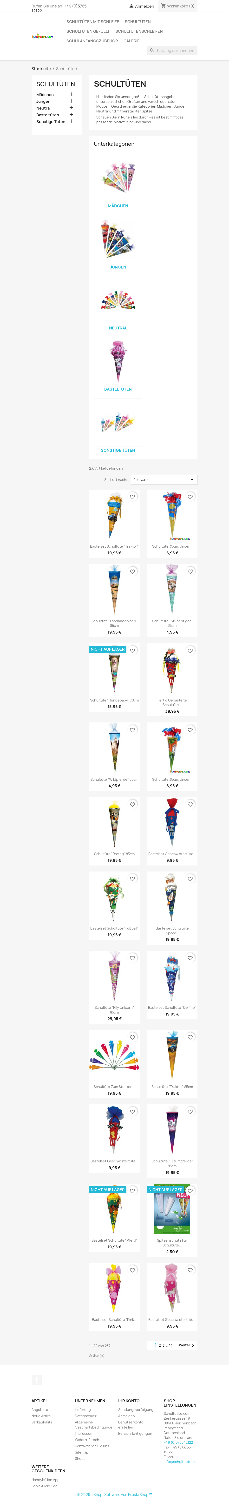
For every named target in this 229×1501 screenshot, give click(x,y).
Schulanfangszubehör (92, 41)
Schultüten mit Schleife (92, 21)
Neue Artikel (42, 1416)
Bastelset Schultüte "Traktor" (114, 546)
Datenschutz (86, 1416)
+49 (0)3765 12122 (178, 1442)
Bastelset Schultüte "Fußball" (114, 928)
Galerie (132, 41)
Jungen (43, 101)
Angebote (40, 1409)
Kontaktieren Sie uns (92, 1446)
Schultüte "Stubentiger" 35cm (172, 623)
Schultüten (138, 21)
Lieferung (83, 1409)
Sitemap (81, 1452)
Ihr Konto (129, 1400)
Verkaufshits (42, 1422)
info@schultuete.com (181, 1461)
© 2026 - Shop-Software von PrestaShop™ (114, 1494)
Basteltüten (47, 115)
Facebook (37, 1380)
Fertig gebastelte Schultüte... (172, 702)
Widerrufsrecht (88, 1439)
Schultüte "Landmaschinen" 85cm (114, 623)
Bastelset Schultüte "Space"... (172, 930)
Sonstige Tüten (50, 121)
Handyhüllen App (45, 1479)
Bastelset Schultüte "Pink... (114, 1319)
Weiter (187, 1345)
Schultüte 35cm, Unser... (172, 546)
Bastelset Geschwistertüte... (172, 854)
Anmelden (126, 1416)
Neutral (43, 108)
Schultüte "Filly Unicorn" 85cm (114, 1010)
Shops (80, 1458)
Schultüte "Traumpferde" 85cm (172, 1163)
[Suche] (172, 50)
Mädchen (45, 94)
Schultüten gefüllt (88, 31)
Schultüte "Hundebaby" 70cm (114, 700)
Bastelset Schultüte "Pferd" (114, 1240)
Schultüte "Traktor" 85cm (172, 1086)
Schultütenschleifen (139, 31)
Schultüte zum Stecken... (114, 1086)
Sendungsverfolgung (135, 1409)
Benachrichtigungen (135, 1433)
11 (171, 1345)
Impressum (84, 1433)
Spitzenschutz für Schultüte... (172, 1242)
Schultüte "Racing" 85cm (114, 854)
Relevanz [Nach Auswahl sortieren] (164, 480)
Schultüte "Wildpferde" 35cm (114, 779)
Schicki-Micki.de (45, 1486)
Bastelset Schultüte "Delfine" (172, 1007)
